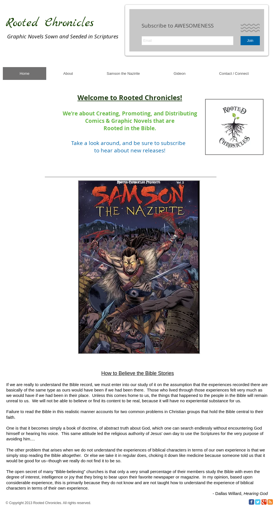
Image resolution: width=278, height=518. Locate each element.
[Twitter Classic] (257, 502)
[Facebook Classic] (251, 502)
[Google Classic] (264, 502)
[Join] (250, 40)
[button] (139, 267)
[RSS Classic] (270, 502)
